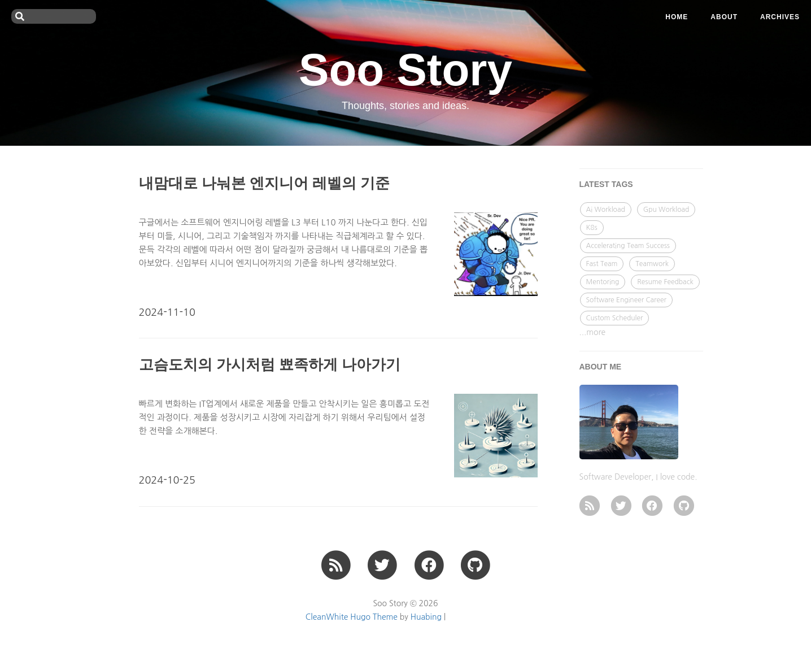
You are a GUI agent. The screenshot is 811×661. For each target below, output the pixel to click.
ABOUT (724, 17)
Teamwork (652, 263)
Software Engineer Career (626, 300)
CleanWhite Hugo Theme (352, 617)
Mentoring (603, 282)
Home (676, 17)
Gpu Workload (666, 209)
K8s (592, 227)
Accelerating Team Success (628, 245)
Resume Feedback (665, 282)
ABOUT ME (600, 366)
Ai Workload (605, 209)
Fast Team (602, 263)
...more (592, 332)
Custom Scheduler (614, 318)
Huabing (426, 617)
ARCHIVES (780, 17)
